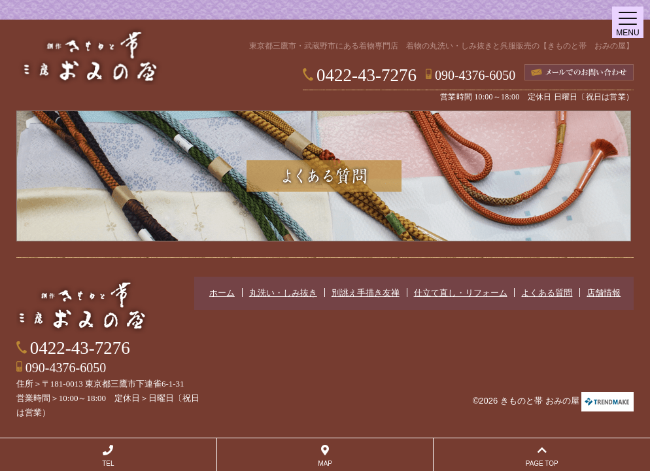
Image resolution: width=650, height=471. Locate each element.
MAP (325, 456)
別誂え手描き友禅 (366, 293)
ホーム (222, 293)
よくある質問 (546, 293)
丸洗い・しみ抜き (283, 293)
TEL (108, 456)
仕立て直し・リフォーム (460, 293)
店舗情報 (604, 293)
